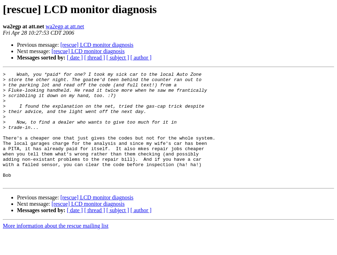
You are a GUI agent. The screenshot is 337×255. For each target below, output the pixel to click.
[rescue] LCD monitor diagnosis (97, 45)
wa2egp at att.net (65, 26)
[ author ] (141, 58)
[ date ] (75, 58)
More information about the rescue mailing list (56, 248)
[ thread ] (94, 58)
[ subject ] (117, 58)
